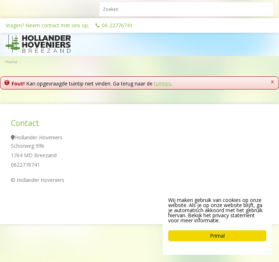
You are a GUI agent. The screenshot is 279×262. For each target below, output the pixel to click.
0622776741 (25, 164)
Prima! (217, 235)
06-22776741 (117, 25)
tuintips (162, 83)
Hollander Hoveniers (38, 137)
